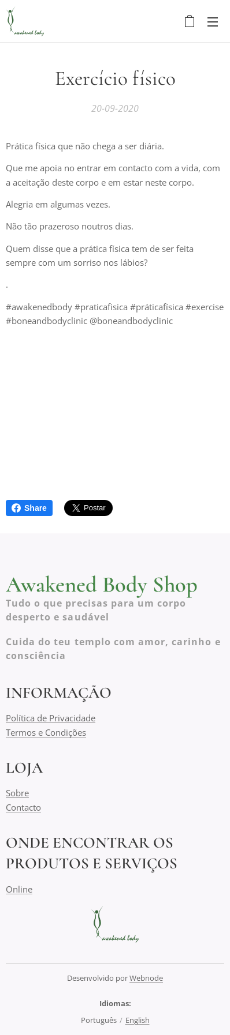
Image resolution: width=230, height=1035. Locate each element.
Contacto (23, 807)
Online (19, 889)
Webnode (146, 978)
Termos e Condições (46, 732)
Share (29, 508)
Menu (212, 21)
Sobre (17, 793)
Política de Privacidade (50, 718)
